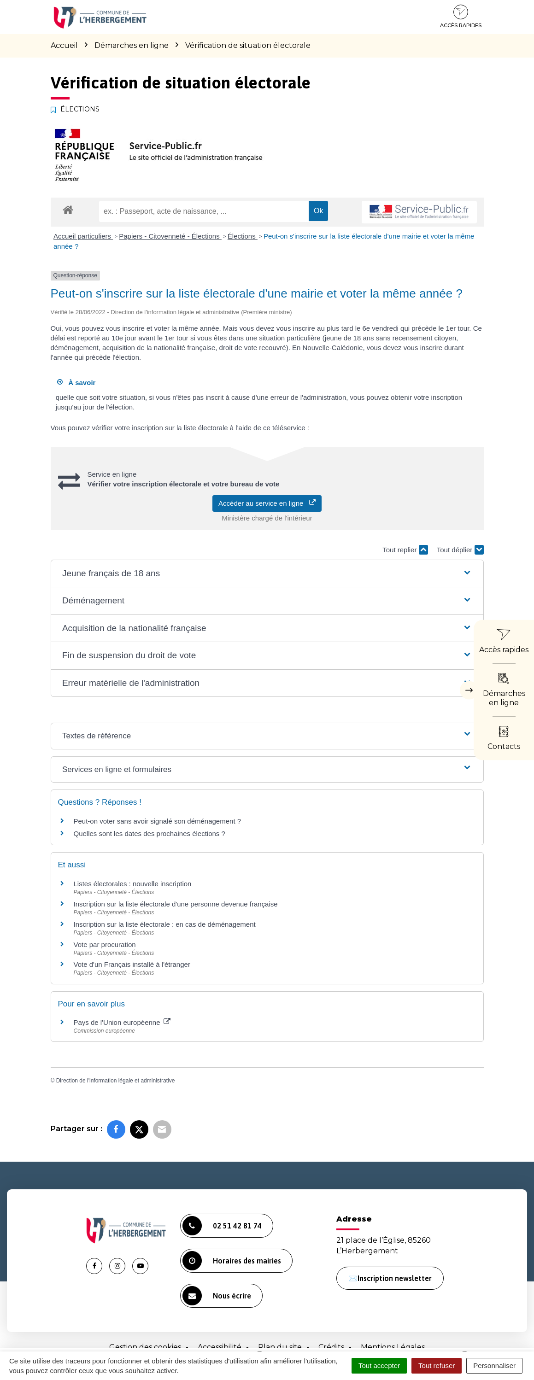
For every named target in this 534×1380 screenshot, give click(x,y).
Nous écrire (216, 1295)
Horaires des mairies (231, 1260)
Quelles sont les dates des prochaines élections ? (149, 833)
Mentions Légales (393, 1347)
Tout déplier (460, 550)
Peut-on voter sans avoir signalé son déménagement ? (157, 821)
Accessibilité (219, 1347)
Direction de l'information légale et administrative (115, 1080)
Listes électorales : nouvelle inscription (133, 884)
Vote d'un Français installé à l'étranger (132, 964)
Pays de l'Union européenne (122, 1022)
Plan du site (280, 1347)
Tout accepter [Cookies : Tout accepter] (379, 1365)
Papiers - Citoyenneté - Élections (170, 236)
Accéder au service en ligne (267, 503)
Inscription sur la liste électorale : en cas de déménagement (165, 924)
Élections (243, 236)
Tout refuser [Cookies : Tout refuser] (436, 1365)
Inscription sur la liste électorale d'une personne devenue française (176, 904)
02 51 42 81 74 (222, 1225)
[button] (267, 573)
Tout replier (405, 550)
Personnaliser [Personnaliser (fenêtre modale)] (494, 1365)
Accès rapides (460, 17)
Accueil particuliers (83, 236)
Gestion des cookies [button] (145, 1347)
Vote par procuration (105, 944)
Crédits (331, 1347)
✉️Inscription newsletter (390, 1278)
